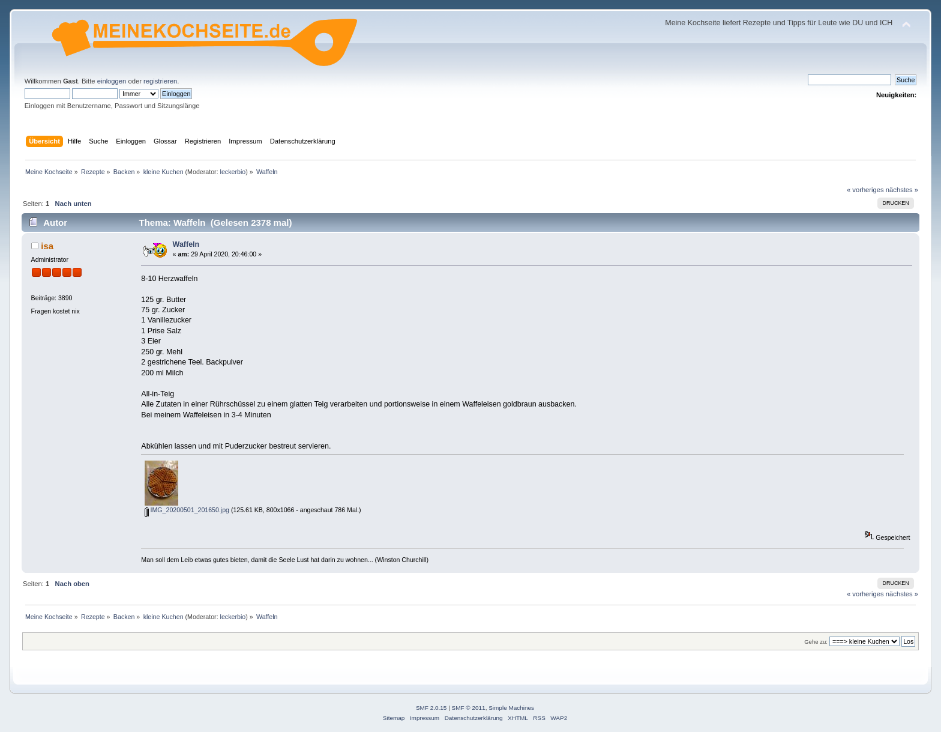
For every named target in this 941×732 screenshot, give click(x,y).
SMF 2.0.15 (431, 707)
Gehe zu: (816, 641)
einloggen (112, 81)
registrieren (160, 81)
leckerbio (233, 171)
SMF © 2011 (469, 707)
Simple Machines (511, 707)
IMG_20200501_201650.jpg (187, 509)
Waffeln (186, 244)
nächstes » (902, 189)
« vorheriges (865, 189)
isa (47, 246)
